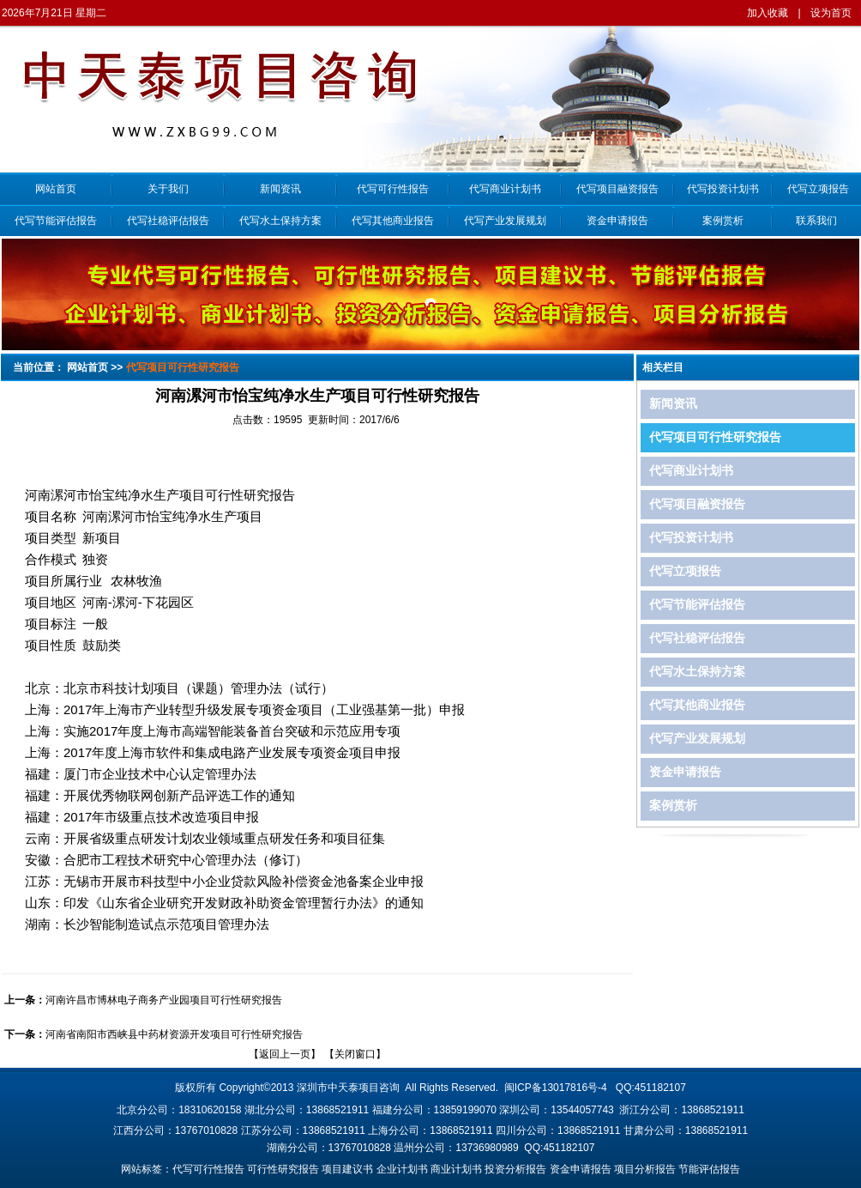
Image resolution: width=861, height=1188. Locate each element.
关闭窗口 (355, 1054)
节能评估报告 (709, 1169)
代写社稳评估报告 (168, 221)
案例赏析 (723, 221)
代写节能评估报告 (56, 221)
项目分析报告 (645, 1169)
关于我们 (168, 189)
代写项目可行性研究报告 (715, 437)
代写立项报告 (816, 189)
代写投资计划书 (723, 189)
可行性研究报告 (283, 1169)
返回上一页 (284, 1054)
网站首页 (55, 189)
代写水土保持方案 (280, 221)
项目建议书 (347, 1169)
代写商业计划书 (505, 189)
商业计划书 (456, 1169)
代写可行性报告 (393, 189)
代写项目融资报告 (617, 189)
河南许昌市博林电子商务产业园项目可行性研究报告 (163, 1000)
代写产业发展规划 (505, 221)
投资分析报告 (515, 1169)
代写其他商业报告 (393, 221)
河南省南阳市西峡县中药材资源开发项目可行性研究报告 (174, 1034)
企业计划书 (402, 1169)
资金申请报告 (617, 221)
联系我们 (816, 221)
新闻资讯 (280, 189)
